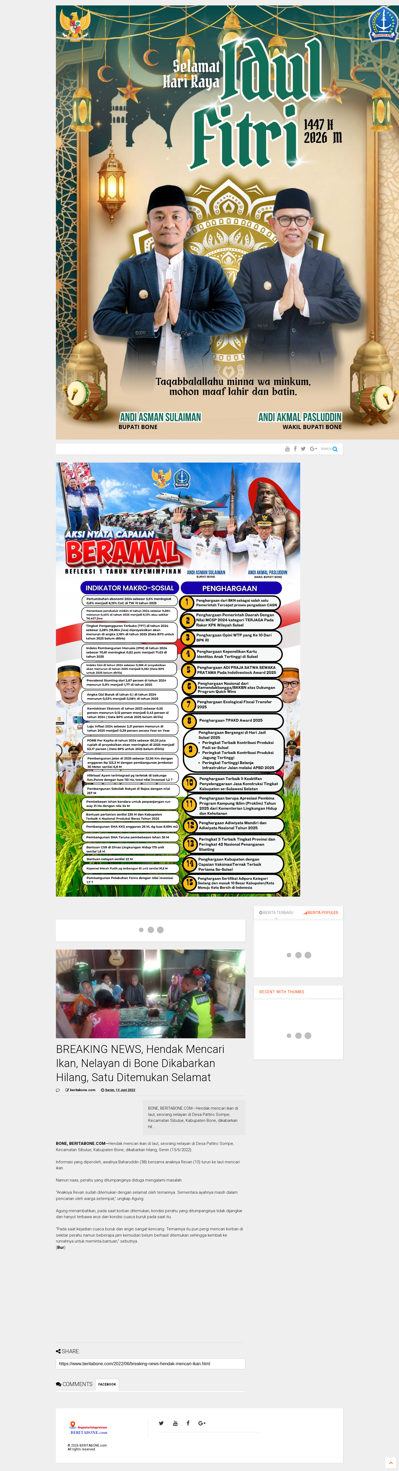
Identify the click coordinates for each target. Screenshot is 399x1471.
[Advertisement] (150, 1301)
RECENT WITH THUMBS (282, 992)
